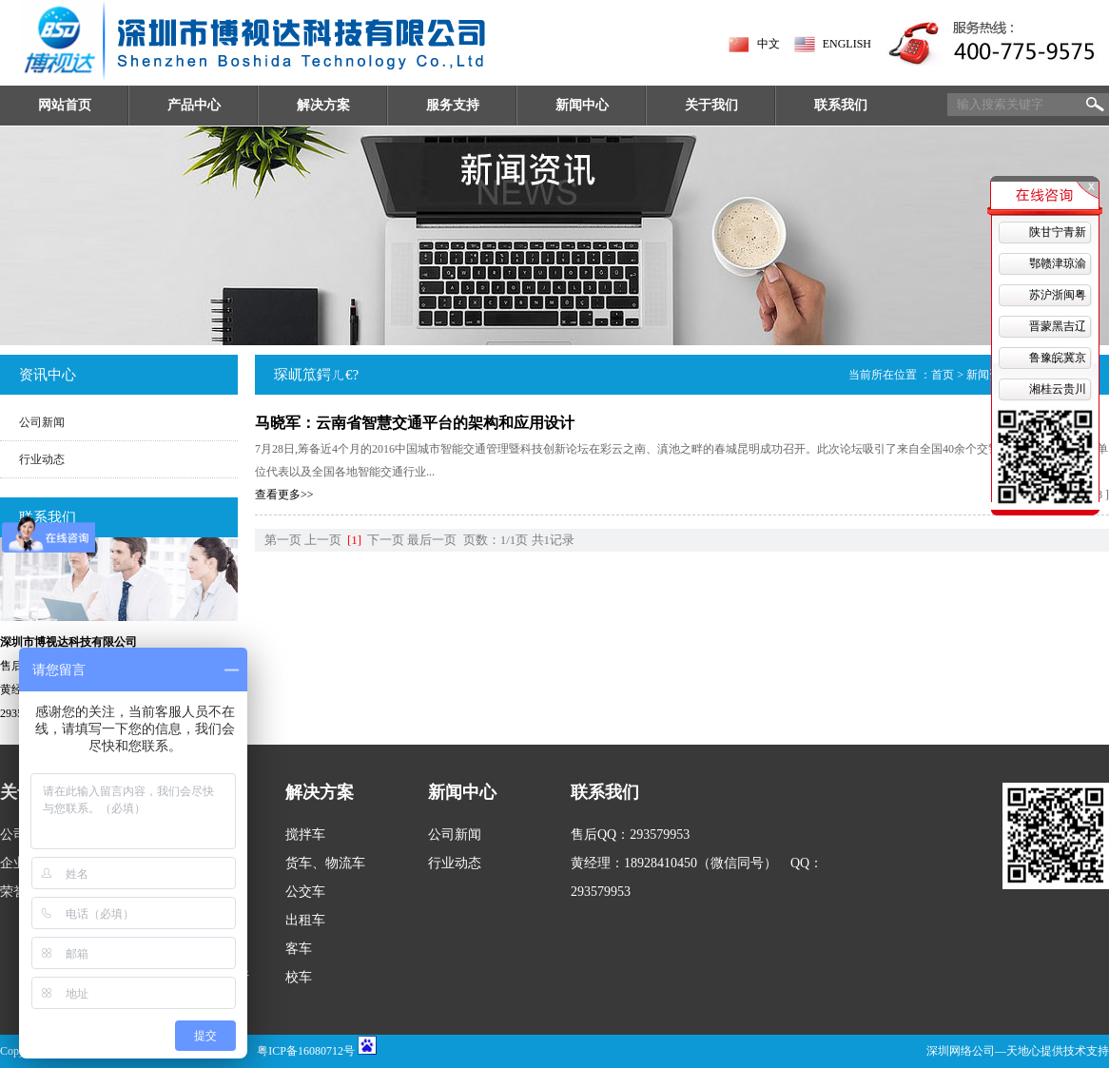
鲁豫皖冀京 (1057, 357)
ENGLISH (847, 43)
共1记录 (553, 540)
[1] (354, 540)
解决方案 (323, 105)
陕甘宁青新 (1057, 232)
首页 (942, 374)
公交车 (305, 891)
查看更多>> (284, 494)
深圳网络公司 (960, 1051)
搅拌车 (305, 834)
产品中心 (194, 105)
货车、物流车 (325, 863)
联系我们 (840, 105)
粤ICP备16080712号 (306, 1051)
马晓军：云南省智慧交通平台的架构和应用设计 (414, 423)
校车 (298, 977)
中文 (768, 43)
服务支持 (452, 105)
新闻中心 (582, 105)
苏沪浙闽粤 (1057, 294)
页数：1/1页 (496, 540)
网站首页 (64, 105)
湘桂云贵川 (1057, 389)
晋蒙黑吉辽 (1057, 326)
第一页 (283, 540)
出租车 (305, 920)
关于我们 (711, 105)
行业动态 (42, 459)
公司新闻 (42, 422)
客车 (298, 949)
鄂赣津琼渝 (1057, 263)
